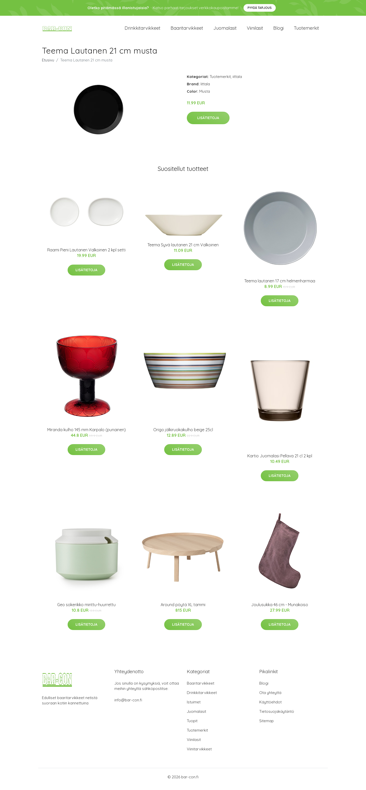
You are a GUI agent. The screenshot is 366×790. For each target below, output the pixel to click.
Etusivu (48, 64)
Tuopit (192, 725)
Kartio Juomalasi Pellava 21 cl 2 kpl (279, 460)
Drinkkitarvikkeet (142, 30)
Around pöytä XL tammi (183, 608)
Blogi (278, 30)
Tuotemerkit (306, 30)
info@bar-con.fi (128, 704)
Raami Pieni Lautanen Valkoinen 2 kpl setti (86, 254)
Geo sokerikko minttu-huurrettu (86, 608)
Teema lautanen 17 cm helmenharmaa (279, 285)
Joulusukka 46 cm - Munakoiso (279, 608)
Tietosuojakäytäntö (276, 715)
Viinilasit (255, 30)
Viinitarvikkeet (199, 753)
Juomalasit (225, 30)
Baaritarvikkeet (187, 30)
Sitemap (266, 725)
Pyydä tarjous (260, 8)
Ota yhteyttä (270, 697)
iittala (237, 80)
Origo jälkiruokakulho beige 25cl (183, 434)
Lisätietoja (208, 122)
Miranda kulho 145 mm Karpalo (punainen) (86, 434)
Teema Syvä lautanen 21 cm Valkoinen (183, 249)
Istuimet (194, 706)
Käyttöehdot (270, 706)
